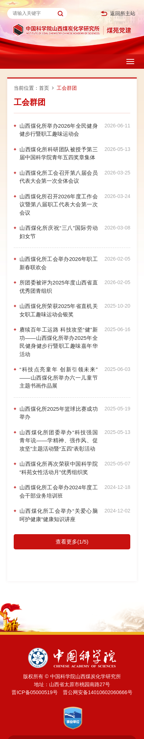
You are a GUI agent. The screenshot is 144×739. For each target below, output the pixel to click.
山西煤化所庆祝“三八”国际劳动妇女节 (58, 232)
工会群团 (67, 88)
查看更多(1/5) (72, 542)
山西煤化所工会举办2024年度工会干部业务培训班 (58, 491)
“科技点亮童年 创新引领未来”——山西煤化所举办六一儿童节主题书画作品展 (58, 377)
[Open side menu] (130, 61)
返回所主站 (118, 13)
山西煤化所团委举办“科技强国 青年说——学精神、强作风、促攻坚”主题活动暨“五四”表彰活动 (58, 440)
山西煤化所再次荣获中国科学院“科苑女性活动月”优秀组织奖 (58, 468)
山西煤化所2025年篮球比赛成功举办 (58, 413)
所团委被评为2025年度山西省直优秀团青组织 (58, 286)
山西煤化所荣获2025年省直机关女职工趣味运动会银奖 (58, 310)
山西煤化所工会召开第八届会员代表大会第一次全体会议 (58, 177)
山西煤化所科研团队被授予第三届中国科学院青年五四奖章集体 (58, 153)
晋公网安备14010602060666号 (97, 692)
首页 (44, 88)
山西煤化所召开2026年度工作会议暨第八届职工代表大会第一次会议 (58, 204)
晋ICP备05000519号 (35, 692)
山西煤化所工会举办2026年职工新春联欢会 (58, 263)
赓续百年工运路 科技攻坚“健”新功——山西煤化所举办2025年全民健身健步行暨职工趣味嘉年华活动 (58, 341)
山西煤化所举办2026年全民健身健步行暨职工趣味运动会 (58, 130)
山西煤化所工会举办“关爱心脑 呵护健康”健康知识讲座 (58, 515)
